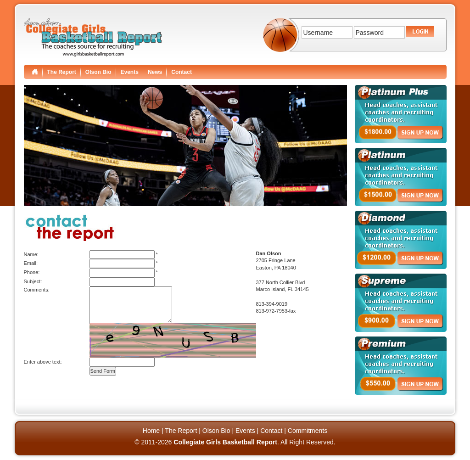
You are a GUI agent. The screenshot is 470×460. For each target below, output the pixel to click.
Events (130, 72)
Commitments (307, 430)
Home (151, 430)
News (155, 72)
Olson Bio (98, 72)
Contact (181, 72)
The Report (61, 72)
